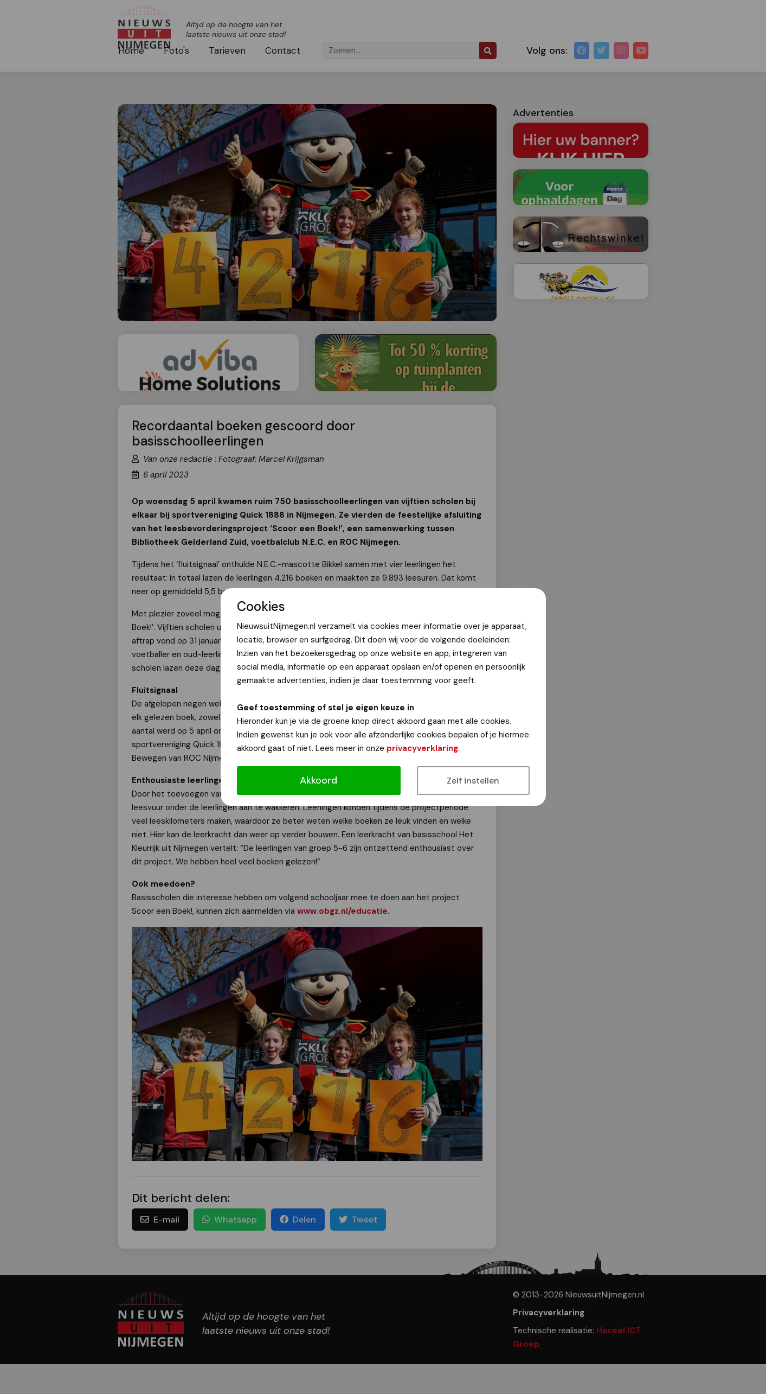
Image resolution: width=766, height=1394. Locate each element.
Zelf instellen (473, 780)
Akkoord (318, 780)
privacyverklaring (422, 748)
